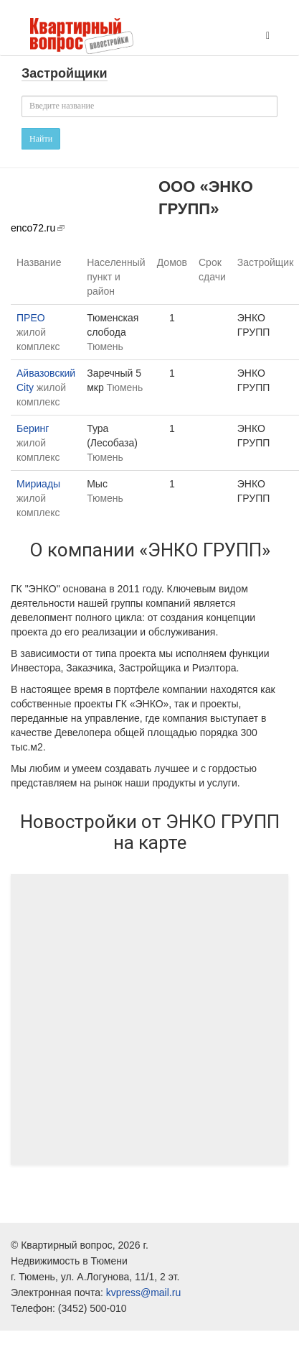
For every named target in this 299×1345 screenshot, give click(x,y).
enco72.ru (33, 228)
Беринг (32, 428)
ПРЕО (30, 317)
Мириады (38, 484)
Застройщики (65, 73)
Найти (40, 139)
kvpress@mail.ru (143, 1292)
